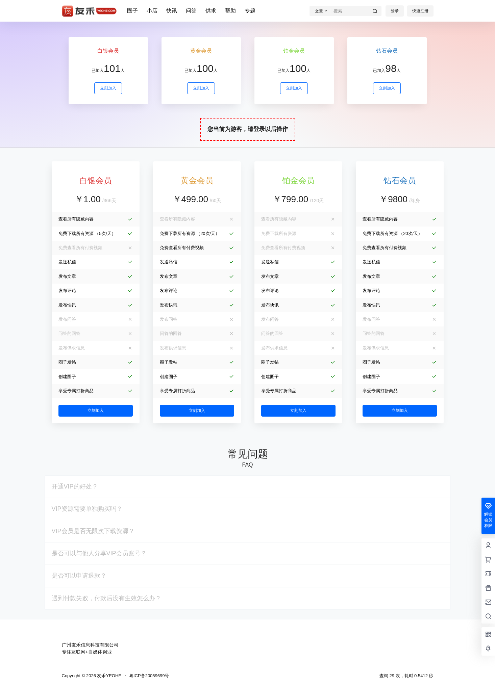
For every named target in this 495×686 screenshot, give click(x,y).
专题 (250, 11)
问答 (191, 11)
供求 (210, 11)
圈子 (132, 11)
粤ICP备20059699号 (149, 675)
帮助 (230, 11)
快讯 (171, 11)
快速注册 (420, 10)
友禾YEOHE (108, 675)
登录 (395, 10)
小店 (152, 11)
